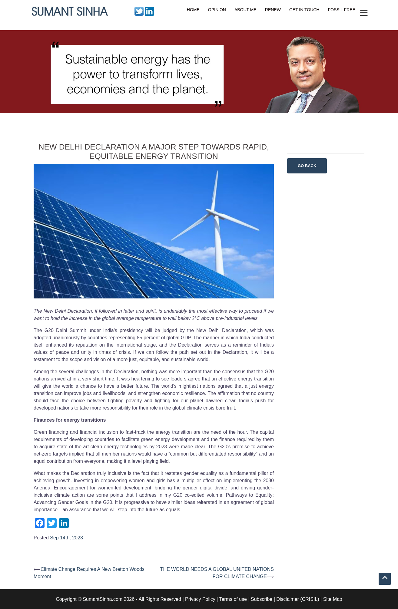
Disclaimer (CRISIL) (297, 599)
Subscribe (261, 599)
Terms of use (233, 599)
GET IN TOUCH (304, 9)
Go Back (307, 165)
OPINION (217, 9)
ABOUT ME (245, 9)
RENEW (273, 9)
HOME (193, 9)
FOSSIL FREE (341, 9)
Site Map (332, 599)
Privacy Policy (200, 599)
